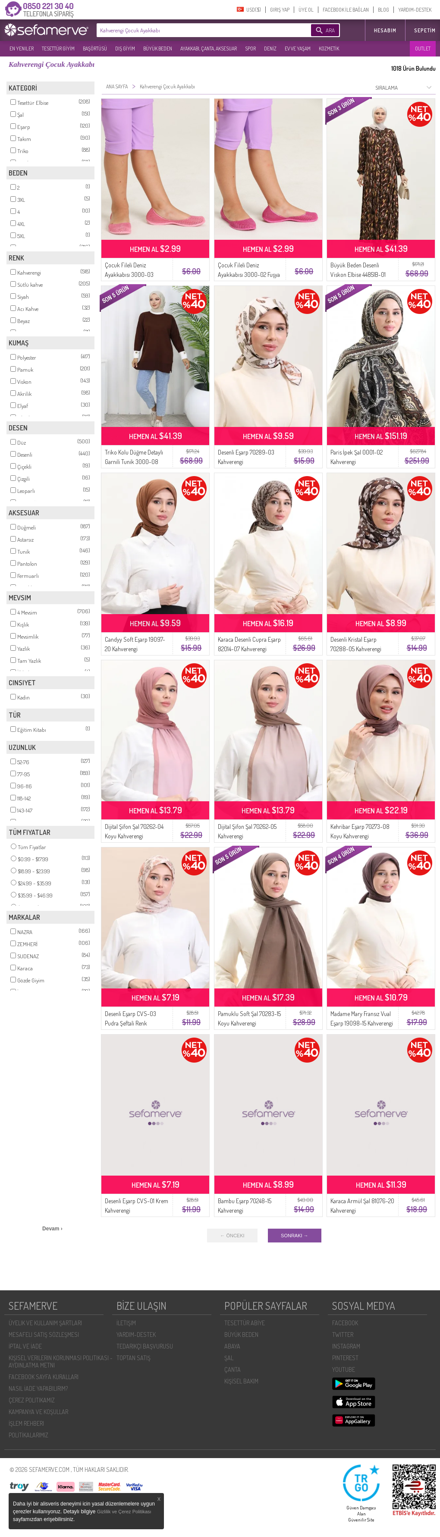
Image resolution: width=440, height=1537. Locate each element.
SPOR (250, 48)
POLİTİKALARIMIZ (28, 1435)
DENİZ (270, 48)
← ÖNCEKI (232, 1235)
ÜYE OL (306, 9)
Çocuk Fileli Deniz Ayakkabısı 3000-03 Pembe (129, 274)
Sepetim (425, 30)
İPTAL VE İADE (25, 1346)
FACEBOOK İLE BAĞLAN (346, 9)
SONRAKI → (294, 1235)
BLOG (383, 9)
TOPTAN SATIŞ (133, 1357)
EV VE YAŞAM (298, 48)
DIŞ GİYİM (125, 48)
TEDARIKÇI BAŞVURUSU (144, 1346)
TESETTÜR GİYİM (58, 48)
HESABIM (385, 30)
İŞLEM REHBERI (26, 1423)
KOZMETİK (329, 48)
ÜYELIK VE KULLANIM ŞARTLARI (45, 1323)
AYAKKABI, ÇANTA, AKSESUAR (208, 48)
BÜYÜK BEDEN (157, 48)
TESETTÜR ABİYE (244, 1323)
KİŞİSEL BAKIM (241, 1381)
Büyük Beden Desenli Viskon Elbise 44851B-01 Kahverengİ (358, 274)
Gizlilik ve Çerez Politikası (124, 1511)
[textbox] (191, 30)
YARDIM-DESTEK (414, 9)
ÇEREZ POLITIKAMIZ (32, 1400)
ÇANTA (232, 1369)
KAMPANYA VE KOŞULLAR (38, 1411)
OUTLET (423, 48)
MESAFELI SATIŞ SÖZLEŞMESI (44, 1334)
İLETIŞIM (126, 1323)
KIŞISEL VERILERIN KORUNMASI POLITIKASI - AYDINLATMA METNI (61, 1361)
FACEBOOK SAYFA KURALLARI (44, 1376)
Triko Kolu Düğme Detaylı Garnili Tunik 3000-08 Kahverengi (134, 462)
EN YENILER (21, 48)
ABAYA (232, 1346)
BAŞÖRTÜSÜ (95, 48)
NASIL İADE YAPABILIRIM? (38, 1388)
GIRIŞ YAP (279, 9)
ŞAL (228, 1357)
